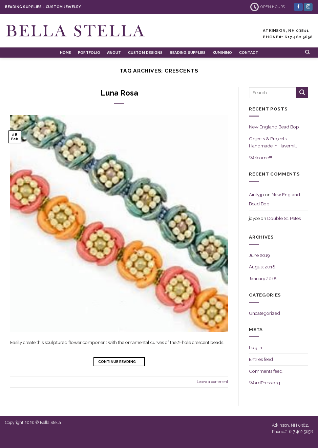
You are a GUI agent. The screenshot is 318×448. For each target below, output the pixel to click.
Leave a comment (212, 382)
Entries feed (261, 359)
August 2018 (262, 266)
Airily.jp (256, 194)
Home (65, 52)
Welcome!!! (260, 157)
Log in (255, 347)
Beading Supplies (188, 52)
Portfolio (89, 52)
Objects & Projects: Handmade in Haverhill (273, 142)
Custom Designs (145, 52)
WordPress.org (264, 382)
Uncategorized (264, 313)
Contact (248, 52)
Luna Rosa (119, 93)
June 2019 (259, 255)
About (114, 52)
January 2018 (263, 278)
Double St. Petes (284, 218)
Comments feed (265, 371)
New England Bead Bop (274, 126)
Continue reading (119, 361)
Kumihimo (222, 52)
